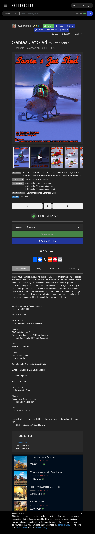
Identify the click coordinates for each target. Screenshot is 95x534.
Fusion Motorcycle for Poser (43, 457)
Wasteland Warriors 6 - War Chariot (46, 472)
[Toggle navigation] (5, 5)
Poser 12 (77, 175)
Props (39, 183)
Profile (59, 26)
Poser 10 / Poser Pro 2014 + (59, 172)
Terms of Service (65, 525)
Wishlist (64, 30)
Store (70, 26)
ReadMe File (21, 443)
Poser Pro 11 (44, 175)
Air (52, 186)
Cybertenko (61, 43)
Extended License (50, 193)
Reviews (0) (74, 268)
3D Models (30, 183)
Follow (48, 26)
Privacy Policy (41, 528)
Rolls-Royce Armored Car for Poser (46, 487)
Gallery (39, 30)
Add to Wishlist (47, 241)
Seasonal (47, 183)
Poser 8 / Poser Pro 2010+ (33, 172)
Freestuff (52, 30)
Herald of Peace (37, 501)
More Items (55, 268)
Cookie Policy (21, 528)
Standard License (34, 193)
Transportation (42, 186)
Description (21, 268)
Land (53, 189)
